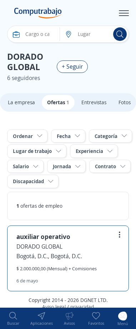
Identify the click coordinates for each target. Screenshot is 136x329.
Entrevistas (93, 102)
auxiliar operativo (43, 236)
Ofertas (58, 102)
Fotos (125, 102)
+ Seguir (72, 66)
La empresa (21, 102)
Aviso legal (54, 306)
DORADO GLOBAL (39, 246)
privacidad (82, 306)
